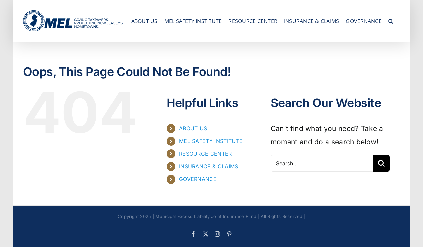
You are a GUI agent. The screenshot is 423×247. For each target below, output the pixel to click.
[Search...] (322, 163)
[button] (390, 20)
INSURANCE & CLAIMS (208, 166)
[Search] (381, 163)
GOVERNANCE (198, 179)
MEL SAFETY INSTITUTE (211, 141)
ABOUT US (193, 128)
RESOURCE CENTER (205, 153)
